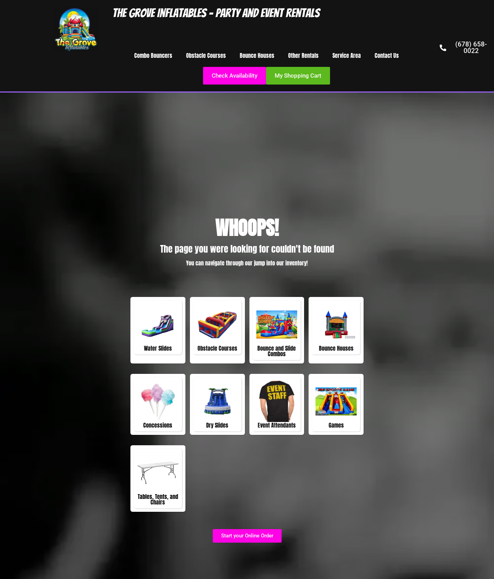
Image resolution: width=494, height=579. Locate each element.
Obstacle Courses (206, 55)
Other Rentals (303, 55)
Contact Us (387, 55)
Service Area (346, 55)
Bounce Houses (257, 55)
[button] (298, 76)
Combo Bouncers (153, 55)
